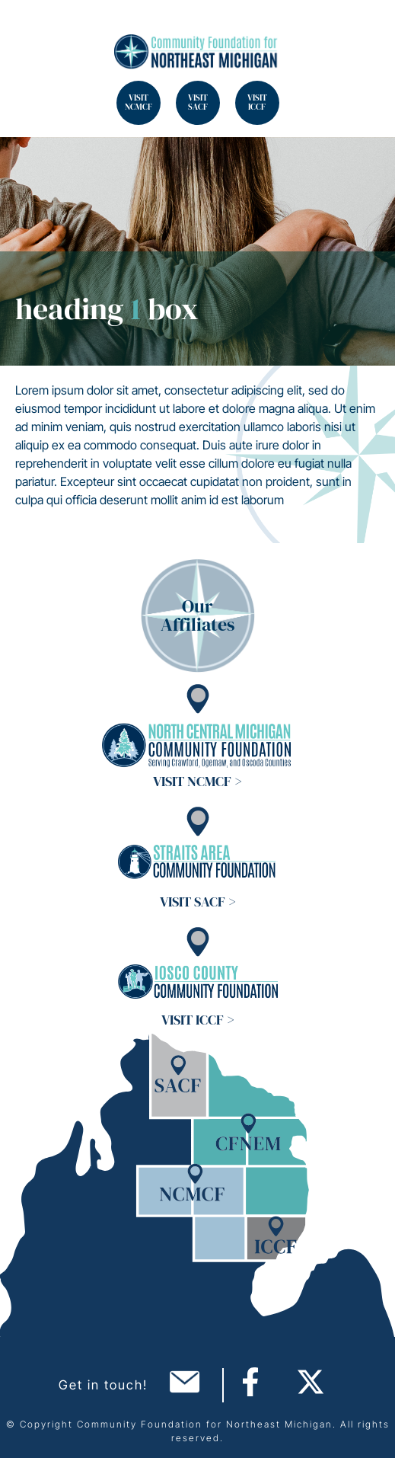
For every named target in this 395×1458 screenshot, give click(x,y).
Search (30, 30)
